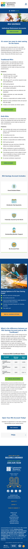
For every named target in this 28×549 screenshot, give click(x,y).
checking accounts (18, 529)
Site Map (14, 514)
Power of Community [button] (13, 508)
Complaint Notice (14, 518)
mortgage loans (13, 530)
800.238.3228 (11, 496)
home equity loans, (22, 530)
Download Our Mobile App (14, 497)
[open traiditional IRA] (8, 110)
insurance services (13, 533)
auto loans (3, 532)
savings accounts (5, 530)
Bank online (21, 535)
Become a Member (14, 457)
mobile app (5, 536)
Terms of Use (13, 512)
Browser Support (14, 523)
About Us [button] (13, 501)
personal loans (10, 532)
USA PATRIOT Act (14, 520)
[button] (14, 435)
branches (3, 538)
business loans (4, 533)
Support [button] (13, 504)
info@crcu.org (14, 495)
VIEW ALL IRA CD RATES (14, 378)
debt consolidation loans (20, 532)
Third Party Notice (14, 521)
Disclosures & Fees (14, 517)
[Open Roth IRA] (8, 163)
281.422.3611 (17, 496)
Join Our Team (14, 463)
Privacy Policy (14, 515)
